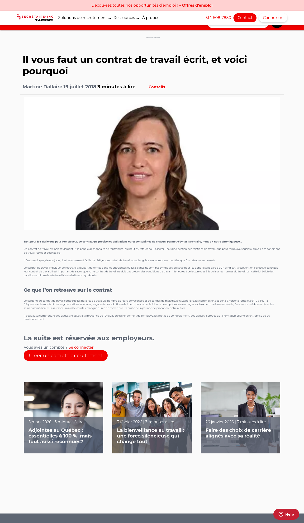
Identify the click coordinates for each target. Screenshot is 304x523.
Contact (245, 17)
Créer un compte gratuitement (65, 355)
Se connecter (81, 347)
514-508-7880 (218, 17)
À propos (150, 17)
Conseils (157, 87)
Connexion (273, 17)
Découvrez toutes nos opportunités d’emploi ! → (152, 5)
